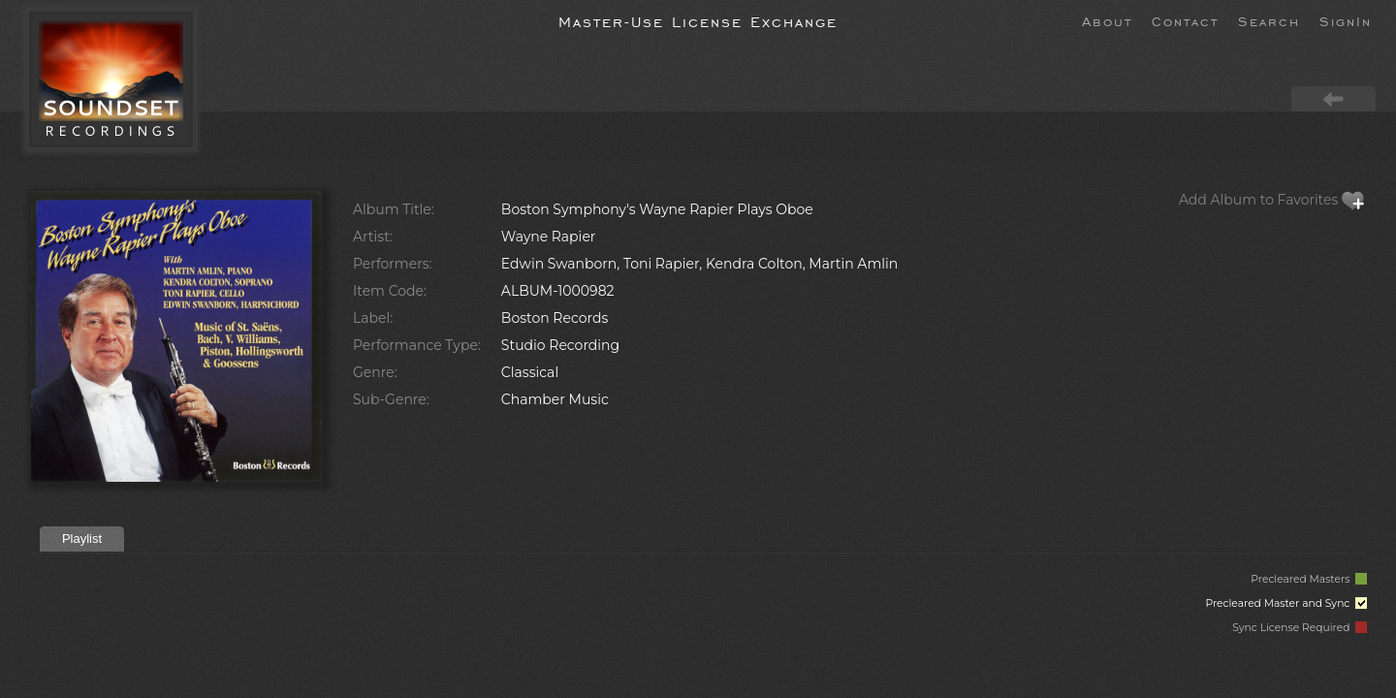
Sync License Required (1299, 627)
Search (1269, 20)
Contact (1185, 20)
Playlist (82, 538)
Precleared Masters (1309, 579)
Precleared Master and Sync (1286, 603)
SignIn (1345, 20)
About (1107, 20)
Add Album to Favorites (1272, 199)
